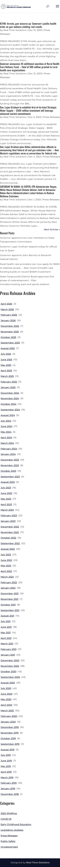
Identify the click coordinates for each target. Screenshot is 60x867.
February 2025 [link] (9, 381)
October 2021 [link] (8, 604)
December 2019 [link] (10, 727)
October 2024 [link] (8, 404)
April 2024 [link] (6, 437)
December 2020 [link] (10, 660)
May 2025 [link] (6, 365)
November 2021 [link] (9, 599)
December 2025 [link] (10, 326)
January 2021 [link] (8, 654)
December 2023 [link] (10, 459)
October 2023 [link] (8, 471)
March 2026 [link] (7, 309)
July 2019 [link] (6, 755)
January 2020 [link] (8, 721)
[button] (57, 8)
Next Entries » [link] (52, 229)
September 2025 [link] (10, 342)
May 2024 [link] (6, 431)
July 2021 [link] (6, 621)
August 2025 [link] (8, 348)
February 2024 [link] (9, 448)
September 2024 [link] (10, 409)
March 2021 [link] (7, 643)
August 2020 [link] (8, 682)
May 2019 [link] (6, 766)
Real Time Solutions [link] (15, 30)
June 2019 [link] (6, 760)
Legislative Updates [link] (12, 830)
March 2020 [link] (7, 710)
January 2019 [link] (8, 788)
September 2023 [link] (10, 476)
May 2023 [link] (6, 498)
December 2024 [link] (10, 393)
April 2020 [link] (6, 704)
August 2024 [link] (8, 415)
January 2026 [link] (8, 320)
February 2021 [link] (8, 649)
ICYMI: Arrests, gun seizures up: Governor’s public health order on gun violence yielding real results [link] (28, 25)
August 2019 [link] (7, 749)
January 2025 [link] (8, 387)
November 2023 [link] (10, 465)
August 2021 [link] (7, 615)
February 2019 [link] (9, 782)
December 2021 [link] (10, 593)
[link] (16, 6)
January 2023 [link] (8, 521)
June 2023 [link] (6, 493)
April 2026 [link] (6, 303)
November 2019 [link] (10, 732)
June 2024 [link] (6, 426)
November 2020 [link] (10, 666)
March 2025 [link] (7, 376)
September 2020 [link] (10, 677)
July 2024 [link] (6, 420)
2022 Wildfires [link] (9, 813)
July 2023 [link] (6, 487)
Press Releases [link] (51, 117)
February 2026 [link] (9, 314)
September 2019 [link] (10, 744)
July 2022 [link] (6, 554)
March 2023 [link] (7, 509)
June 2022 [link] (6, 560)
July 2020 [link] (6, 688)
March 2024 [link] (7, 443)
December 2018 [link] (10, 794)
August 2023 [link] (8, 482)
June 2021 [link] (6, 627)
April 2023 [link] (6, 504)
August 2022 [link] (8, 549)
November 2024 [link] (10, 398)
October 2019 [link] (8, 738)
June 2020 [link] (6, 693)
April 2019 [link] (6, 771)
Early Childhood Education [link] (16, 824)
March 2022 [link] (7, 576)
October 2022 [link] (8, 537)
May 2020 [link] (6, 699)
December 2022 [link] (10, 526)
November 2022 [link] (10, 532)
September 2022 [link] (10, 543)
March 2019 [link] (7, 777)
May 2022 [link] (6, 565)
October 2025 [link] (8, 337)
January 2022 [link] (8, 587)
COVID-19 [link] (6, 819)
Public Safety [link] (8, 841)
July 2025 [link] (6, 353)
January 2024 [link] (8, 454)
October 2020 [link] (8, 671)
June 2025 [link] (6, 359)
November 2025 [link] (10, 331)
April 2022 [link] (6, 571)
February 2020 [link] (9, 716)
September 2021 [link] (10, 610)
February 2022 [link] (9, 582)
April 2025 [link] (6, 370)
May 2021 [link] (6, 632)
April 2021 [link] (6, 638)
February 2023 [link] (9, 515)
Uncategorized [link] (9, 846)
